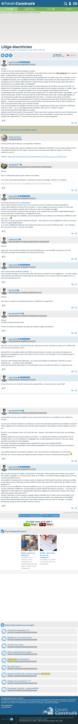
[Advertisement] (39, 401)
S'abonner (71, 55)
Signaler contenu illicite (32, 718)
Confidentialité (37, 719)
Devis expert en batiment (28, 554)
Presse (71, 718)
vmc (55, 209)
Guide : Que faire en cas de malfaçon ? (47, 555)
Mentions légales (44, 718)
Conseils (68, 9)
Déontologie (22, 719)
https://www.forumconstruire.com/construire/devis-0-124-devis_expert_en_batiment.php (37, 156)
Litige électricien (16, 47)
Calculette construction (57, 718)
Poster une (50, 516)
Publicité (29, 719)
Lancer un (29, 516)
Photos (49, 9)
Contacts (21, 718)
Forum (8, 9)
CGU (66, 718)
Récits (29, 9)
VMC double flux (61, 73)
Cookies (44, 719)
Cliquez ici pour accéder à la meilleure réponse (20, 130)
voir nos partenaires (6, 707)
